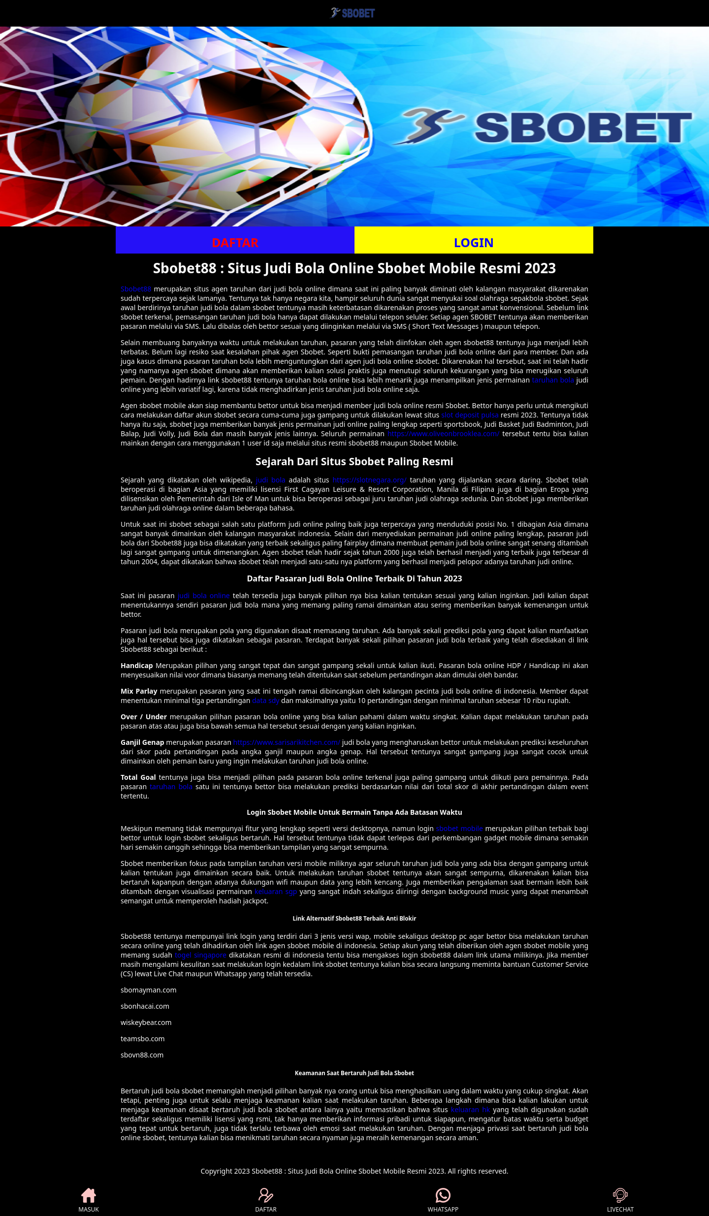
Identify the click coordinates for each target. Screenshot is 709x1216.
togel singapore (200, 955)
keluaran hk (470, 1109)
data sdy (265, 700)
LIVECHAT (620, 1201)
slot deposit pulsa (469, 414)
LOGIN (474, 242)
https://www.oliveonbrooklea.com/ (443, 433)
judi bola (271, 479)
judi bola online (204, 595)
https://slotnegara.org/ (369, 479)
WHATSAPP (443, 1201)
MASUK (88, 1201)
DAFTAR (235, 242)
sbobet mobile (459, 828)
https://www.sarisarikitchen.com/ (287, 742)
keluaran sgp (276, 891)
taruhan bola (553, 379)
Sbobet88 (136, 288)
